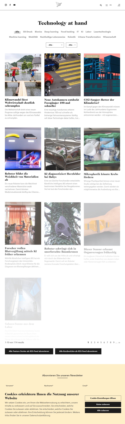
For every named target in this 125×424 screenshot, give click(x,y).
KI (82, 31)
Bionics (38, 31)
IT (78, 31)
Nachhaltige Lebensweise (52, 37)
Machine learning (17, 37)
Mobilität (33, 37)
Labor (88, 31)
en (111, 5)
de (107, 5)
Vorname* (9, 386)
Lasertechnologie (102, 31)
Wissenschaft (109, 37)
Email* (85, 386)
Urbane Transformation (89, 37)
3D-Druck (27, 31)
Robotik (72, 37)
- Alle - (17, 31)
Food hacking (67, 31)
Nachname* (48, 386)
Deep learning (51, 31)
